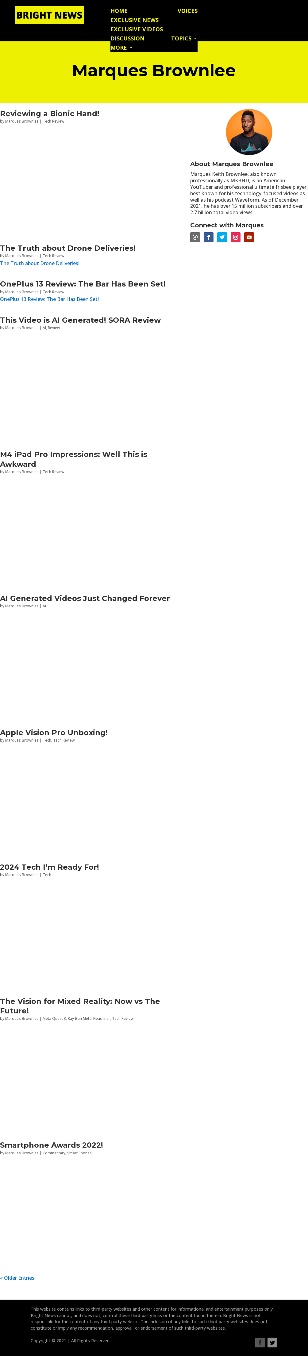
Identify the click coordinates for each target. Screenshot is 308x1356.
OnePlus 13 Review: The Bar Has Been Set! (83, 283)
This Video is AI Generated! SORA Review (80, 320)
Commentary (54, 1153)
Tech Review (53, 121)
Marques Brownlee (22, 121)
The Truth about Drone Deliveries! (68, 248)
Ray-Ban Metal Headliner (89, 1018)
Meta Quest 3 (54, 1018)
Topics (181, 39)
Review (54, 327)
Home (119, 11)
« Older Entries (17, 1277)
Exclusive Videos (136, 30)
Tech (47, 740)
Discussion (127, 39)
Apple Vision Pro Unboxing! (54, 732)
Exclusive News (134, 21)
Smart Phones (79, 1153)
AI (44, 327)
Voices (188, 11)
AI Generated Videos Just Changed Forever (85, 598)
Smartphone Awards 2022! (51, 1145)
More (118, 48)
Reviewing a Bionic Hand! (49, 113)
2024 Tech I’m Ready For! (49, 867)
